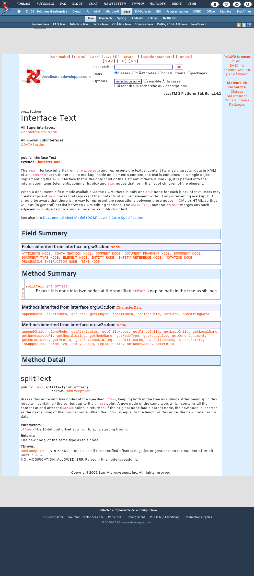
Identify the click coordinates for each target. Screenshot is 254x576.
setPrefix (165, 344)
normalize (58, 344)
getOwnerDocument (188, 336)
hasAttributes (130, 340)
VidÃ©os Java (121, 24)
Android (137, 18)
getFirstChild (146, 332)
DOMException (78, 391)
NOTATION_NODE (179, 258)
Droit (176, 4)
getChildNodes (115, 332)
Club (191, 4)
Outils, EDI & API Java (172, 24)
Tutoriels (45, 4)
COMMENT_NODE (108, 254)
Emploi (137, 4)
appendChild (33, 332)
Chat (93, 4)
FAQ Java (59, 24)
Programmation (177, 12)
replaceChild (110, 344)
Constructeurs (237, 100)
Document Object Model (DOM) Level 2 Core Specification (93, 218)
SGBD (197, 12)
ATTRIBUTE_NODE (36, 254)
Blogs (77, 4)
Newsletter (114, 4)
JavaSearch (198, 24)
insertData (123, 314)
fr (233, 61)
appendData (32, 314)
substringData (196, 314)
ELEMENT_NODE (75, 258)
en (238, 61)
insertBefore (190, 340)
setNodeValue (139, 344)
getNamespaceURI (37, 336)
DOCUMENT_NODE (187, 254)
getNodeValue (155, 336)
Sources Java (144, 24)
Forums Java (40, 24)
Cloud (76, 12)
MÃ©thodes (237, 96)
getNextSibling (71, 336)
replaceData (148, 314)
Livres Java (100, 24)
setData (171, 314)
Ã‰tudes (157, 4)
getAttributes (84, 332)
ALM (97, 12)
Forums (23, 4)
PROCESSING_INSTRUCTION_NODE (49, 262)
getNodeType (128, 336)
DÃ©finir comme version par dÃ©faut (237, 70)
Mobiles (225, 12)
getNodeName (101, 336)
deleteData (57, 314)
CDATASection (33, 145)
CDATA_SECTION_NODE (73, 254)
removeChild (82, 344)
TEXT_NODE (90, 262)
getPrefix (62, 340)
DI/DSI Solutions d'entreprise (46, 12)
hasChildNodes (160, 340)
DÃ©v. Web (143, 12)
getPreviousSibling (93, 340)
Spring (121, 18)
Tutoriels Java (79, 24)
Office (210, 12)
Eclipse (153, 18)
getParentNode (35, 340)
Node (52, 132)
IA (87, 12)
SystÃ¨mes (243, 12)
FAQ (63, 4)
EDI (158, 12)
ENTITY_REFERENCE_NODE (140, 258)
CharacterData (33, 132)
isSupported (33, 344)
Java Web (105, 18)
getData (78, 314)
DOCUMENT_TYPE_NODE (40, 258)
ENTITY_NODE (103, 258)
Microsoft (112, 12)
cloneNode (58, 332)
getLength (99, 314)
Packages (237, 105)
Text (23, 290)
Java (127, 12)
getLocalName (205, 332)
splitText (35, 287)
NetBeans (170, 18)
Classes (237, 92)
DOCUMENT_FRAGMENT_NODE (147, 254)
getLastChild (176, 332)
